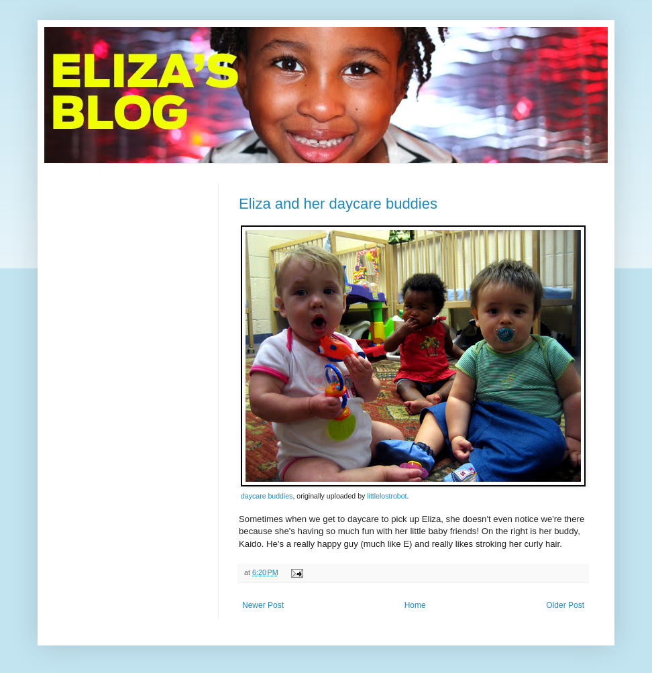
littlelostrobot (386, 496)
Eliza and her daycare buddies (338, 203)
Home (415, 605)
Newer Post (263, 605)
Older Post (565, 605)
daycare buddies (266, 496)
